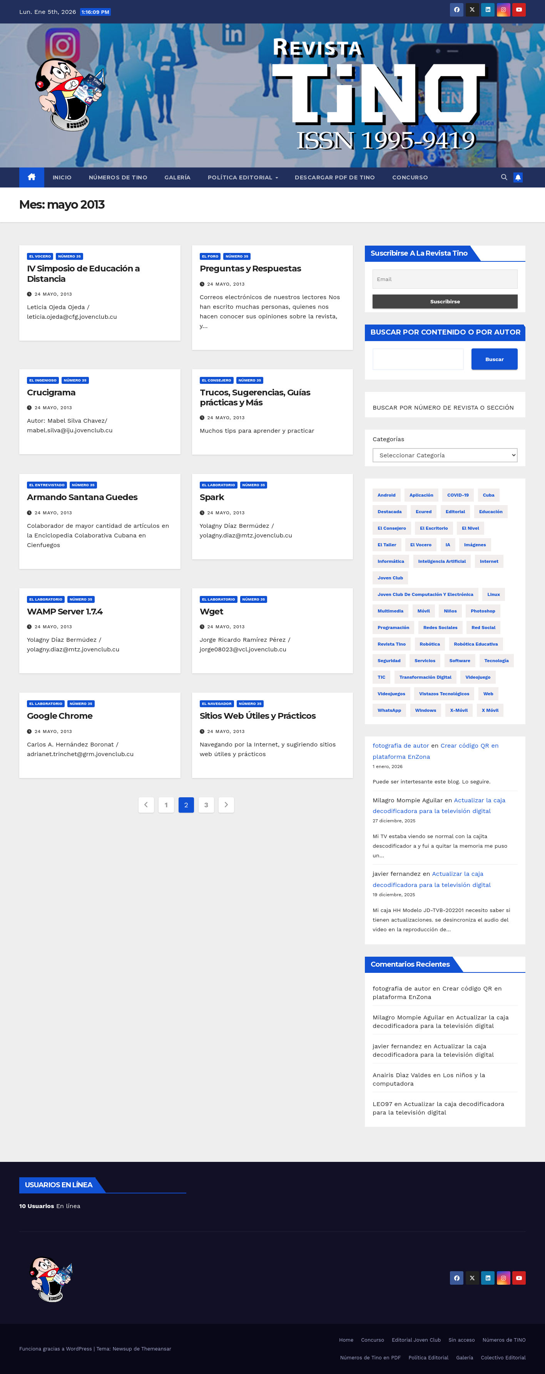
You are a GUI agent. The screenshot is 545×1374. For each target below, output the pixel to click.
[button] (504, 177)
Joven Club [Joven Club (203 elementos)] (390, 578)
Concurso (410, 177)
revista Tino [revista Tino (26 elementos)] (392, 644)
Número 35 (69, 256)
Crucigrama (51, 392)
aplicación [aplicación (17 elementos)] (421, 495)
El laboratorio (218, 485)
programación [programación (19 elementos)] (393, 627)
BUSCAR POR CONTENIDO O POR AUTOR (446, 332)
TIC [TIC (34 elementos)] (381, 677)
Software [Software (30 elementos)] (460, 660)
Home (346, 1340)
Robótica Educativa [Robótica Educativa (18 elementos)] (476, 644)
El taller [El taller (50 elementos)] (387, 544)
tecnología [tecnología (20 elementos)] (497, 660)
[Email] (445, 279)
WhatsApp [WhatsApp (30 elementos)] (389, 710)
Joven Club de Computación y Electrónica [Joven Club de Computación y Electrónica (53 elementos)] (425, 594)
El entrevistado (47, 485)
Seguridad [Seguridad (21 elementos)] (389, 660)
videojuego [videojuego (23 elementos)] (477, 677)
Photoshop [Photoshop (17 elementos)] (483, 611)
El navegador (217, 703)
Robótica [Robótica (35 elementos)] (430, 644)
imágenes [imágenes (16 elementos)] (475, 544)
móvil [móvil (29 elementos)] (424, 611)
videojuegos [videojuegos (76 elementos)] (391, 693)
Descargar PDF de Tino (335, 177)
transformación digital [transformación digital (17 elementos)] (425, 677)
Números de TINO (118, 177)
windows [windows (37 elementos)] (425, 710)
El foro (210, 256)
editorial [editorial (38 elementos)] (455, 511)
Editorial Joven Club (416, 1340)
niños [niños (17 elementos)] (450, 611)
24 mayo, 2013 (53, 294)
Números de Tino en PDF (370, 1358)
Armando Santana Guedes (82, 497)
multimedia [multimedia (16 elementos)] (390, 611)
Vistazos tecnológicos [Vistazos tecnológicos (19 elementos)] (444, 693)
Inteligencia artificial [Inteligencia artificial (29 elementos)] (442, 561)
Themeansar (156, 1349)
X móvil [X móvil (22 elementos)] (490, 710)
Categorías (388, 439)
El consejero (216, 380)
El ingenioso (43, 380)
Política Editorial (241, 177)
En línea (49, 1206)
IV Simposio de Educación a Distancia (83, 273)
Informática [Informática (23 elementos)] (391, 561)
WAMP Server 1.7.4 (65, 611)
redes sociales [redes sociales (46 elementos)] (440, 627)
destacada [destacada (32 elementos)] (389, 511)
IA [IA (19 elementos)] (448, 544)
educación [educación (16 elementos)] (491, 511)
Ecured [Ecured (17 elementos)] (423, 511)
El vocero (40, 256)
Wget (212, 611)
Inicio (62, 177)
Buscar (494, 359)
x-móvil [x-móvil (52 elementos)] (459, 710)
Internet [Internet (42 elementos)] (489, 561)
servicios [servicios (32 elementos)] (425, 660)
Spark (212, 497)
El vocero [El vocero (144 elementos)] (420, 544)
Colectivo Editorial (503, 1358)
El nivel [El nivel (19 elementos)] (470, 528)
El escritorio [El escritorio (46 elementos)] (434, 528)
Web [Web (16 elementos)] (488, 693)
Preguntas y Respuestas (250, 268)
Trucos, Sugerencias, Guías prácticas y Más (255, 397)
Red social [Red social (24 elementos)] (483, 627)
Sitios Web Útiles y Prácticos (258, 716)
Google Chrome (59, 716)
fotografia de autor (401, 745)
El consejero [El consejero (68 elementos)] (392, 528)
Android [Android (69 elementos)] (386, 495)
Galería (177, 177)
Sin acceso (461, 1340)
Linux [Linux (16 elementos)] (493, 594)
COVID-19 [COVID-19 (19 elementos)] (458, 495)
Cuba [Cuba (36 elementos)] (489, 495)
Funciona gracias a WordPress (56, 1349)
